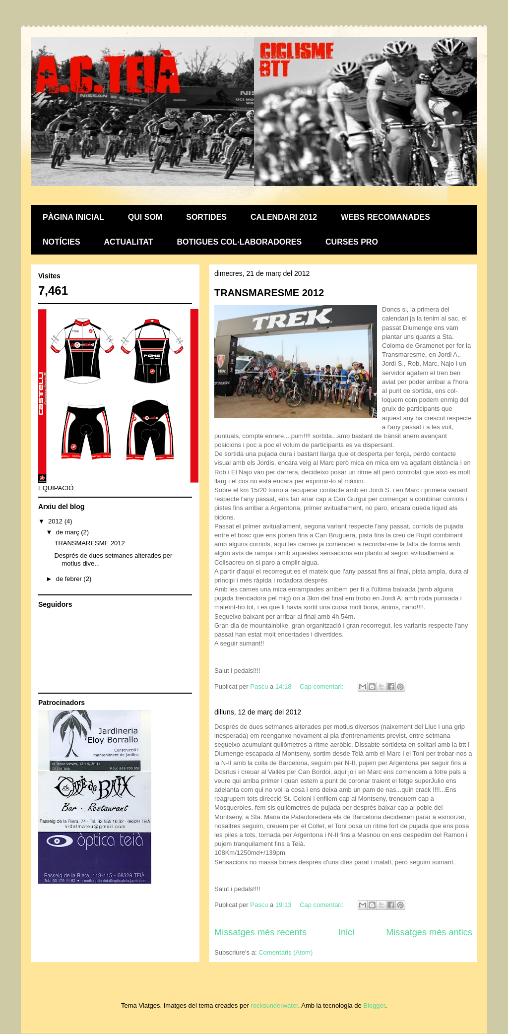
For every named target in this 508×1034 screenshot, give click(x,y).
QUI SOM (145, 217)
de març (68, 532)
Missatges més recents (260, 932)
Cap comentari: (322, 686)
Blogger (374, 1005)
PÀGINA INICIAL (73, 217)
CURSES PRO (351, 242)
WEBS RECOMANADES (385, 217)
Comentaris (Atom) (285, 952)
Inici (346, 932)
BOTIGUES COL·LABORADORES (239, 242)
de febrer (70, 578)
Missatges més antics (429, 932)
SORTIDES (206, 217)
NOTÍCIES (61, 242)
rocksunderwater (274, 1005)
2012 (56, 521)
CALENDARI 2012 (284, 217)
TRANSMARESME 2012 (269, 292)
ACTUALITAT (128, 242)
